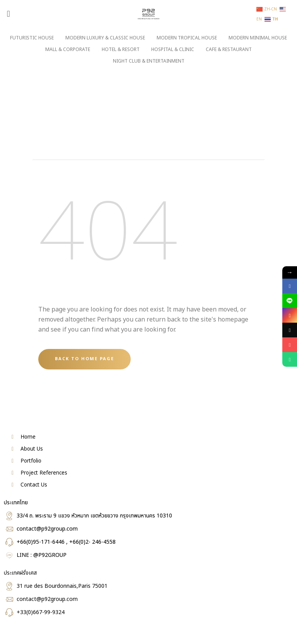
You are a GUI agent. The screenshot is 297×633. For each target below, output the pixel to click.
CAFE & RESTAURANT (229, 49)
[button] (8, 14)
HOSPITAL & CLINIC (172, 49)
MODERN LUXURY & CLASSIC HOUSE (105, 37)
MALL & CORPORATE (67, 49)
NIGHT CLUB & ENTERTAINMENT (148, 61)
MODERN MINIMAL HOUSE (258, 37)
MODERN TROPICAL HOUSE (187, 37)
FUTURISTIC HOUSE (32, 37)
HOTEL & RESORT (121, 49)
